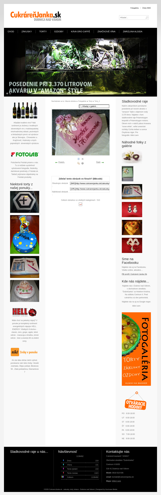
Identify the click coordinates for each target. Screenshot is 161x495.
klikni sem (135, 135)
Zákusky (27, 31)
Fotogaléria (135, 8)
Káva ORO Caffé (80, 31)
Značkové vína (106, 31)
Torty (43, 31)
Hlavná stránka (70, 101)
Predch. (61, 162)
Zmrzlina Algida (132, 31)
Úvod (11, 31)
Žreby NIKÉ (146, 8)
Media (115, 489)
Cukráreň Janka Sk (139, 274)
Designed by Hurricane (104, 489)
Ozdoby (59, 31)
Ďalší (98, 162)
